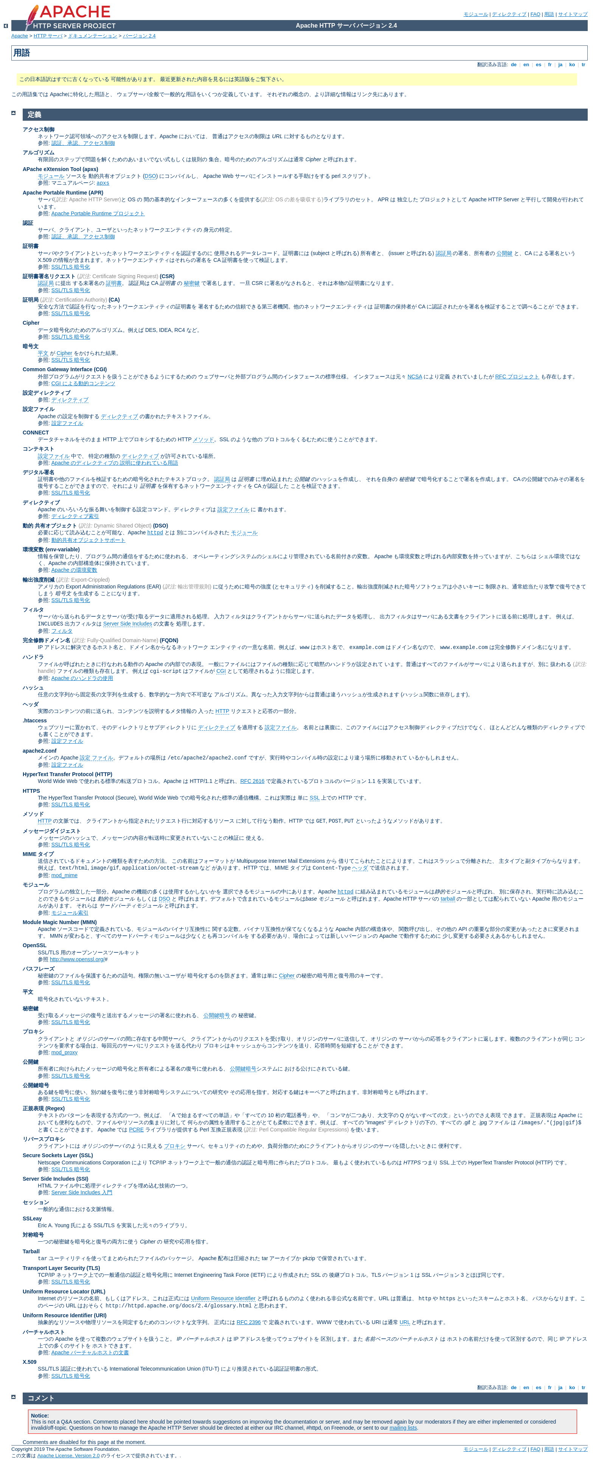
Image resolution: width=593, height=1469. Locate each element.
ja (560, 64)
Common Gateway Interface (57, 369)
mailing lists (403, 1428)
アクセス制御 (38, 129)
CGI (221, 671)
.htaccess (35, 720)
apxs (103, 183)
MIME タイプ (38, 854)
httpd (155, 533)
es (538, 64)
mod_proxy (64, 1052)
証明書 (31, 246)
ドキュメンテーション (92, 36)
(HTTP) (103, 774)
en (526, 64)
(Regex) (55, 1108)
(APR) (95, 193)
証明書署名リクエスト (49, 276)
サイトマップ (573, 14)
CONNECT (36, 432)
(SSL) (86, 1155)
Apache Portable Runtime (55, 193)
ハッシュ (33, 688)
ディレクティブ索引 (75, 516)
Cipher (31, 323)
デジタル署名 (38, 472)
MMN (88, 922)
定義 (34, 114)
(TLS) (93, 1268)
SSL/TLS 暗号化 (70, 267)
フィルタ (33, 610)
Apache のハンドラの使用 (82, 678)
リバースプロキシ (44, 1139)
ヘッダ (31, 704)
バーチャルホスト (44, 1332)
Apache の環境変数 (74, 570)
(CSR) (167, 276)
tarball (448, 899)
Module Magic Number (51, 922)
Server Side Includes (127, 624)
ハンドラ (33, 657)
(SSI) (82, 1179)
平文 (43, 353)
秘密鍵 (192, 283)
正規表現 (33, 1108)
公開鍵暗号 (216, 1015)
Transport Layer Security (54, 1268)
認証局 (444, 253)
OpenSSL (35, 945)
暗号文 (31, 346)
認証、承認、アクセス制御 (83, 143)
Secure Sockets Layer (50, 1155)
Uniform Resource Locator (56, 1291)
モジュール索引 (69, 913)
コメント (41, 1398)
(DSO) (160, 526)
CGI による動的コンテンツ (83, 383)
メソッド (203, 439)
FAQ (535, 14)
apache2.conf (39, 751)
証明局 (31, 300)
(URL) (98, 1291)
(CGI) (100, 369)
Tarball (31, 1251)
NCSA (415, 376)
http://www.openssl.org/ (77, 959)
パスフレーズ (38, 969)
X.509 (30, 1362)
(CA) (114, 300)
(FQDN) (169, 640)
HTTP (222, 711)
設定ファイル (38, 409)
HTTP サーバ (48, 36)
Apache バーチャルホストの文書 (90, 1352)
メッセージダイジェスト (52, 831)
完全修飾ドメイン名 (46, 640)
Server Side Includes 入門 (81, 1192)
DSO (150, 176)
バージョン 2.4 (139, 36)
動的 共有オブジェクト (50, 526)
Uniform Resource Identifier (223, 1298)
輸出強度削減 (38, 580)
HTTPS (31, 791)
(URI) (100, 1315)
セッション (36, 1202)
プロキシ (33, 1032)
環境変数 (33, 549)
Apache (19, 36)
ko (572, 64)
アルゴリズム (38, 152)
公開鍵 (504, 253)
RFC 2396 (249, 1322)
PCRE (136, 1130)
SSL (315, 798)
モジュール (476, 14)
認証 (28, 223)
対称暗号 (33, 1235)
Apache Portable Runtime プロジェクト (98, 213)
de (513, 64)
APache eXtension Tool (52, 169)
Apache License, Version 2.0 (68, 1455)
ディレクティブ (509, 14)
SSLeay (32, 1218)
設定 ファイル (96, 758)
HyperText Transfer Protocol (58, 774)
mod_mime (64, 875)
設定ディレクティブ (46, 393)
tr (584, 64)
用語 (549, 14)
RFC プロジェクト (517, 376)
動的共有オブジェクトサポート (88, 540)
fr (550, 64)
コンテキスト (38, 449)
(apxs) (90, 169)
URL (405, 1322)
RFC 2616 (252, 781)
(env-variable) (62, 549)
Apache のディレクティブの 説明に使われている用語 (114, 463)
